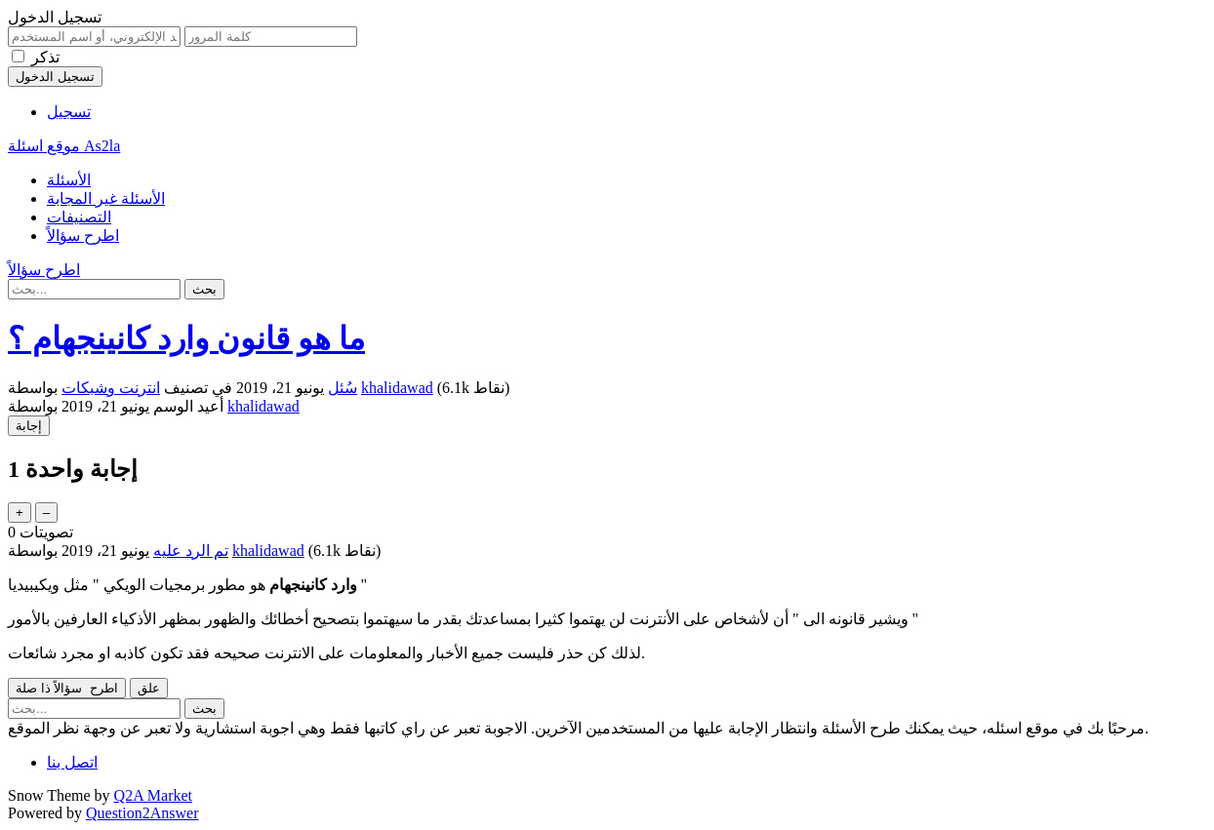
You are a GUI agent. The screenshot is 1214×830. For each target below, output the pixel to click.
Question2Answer (142, 813)
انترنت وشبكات (110, 387)
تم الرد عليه (190, 550)
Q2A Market (153, 795)
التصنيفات (79, 217)
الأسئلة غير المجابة (106, 198)
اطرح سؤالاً (83, 235)
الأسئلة (69, 180)
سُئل (342, 387)
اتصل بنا (72, 762)
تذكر (45, 57)
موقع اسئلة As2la (64, 146)
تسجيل (69, 111)
